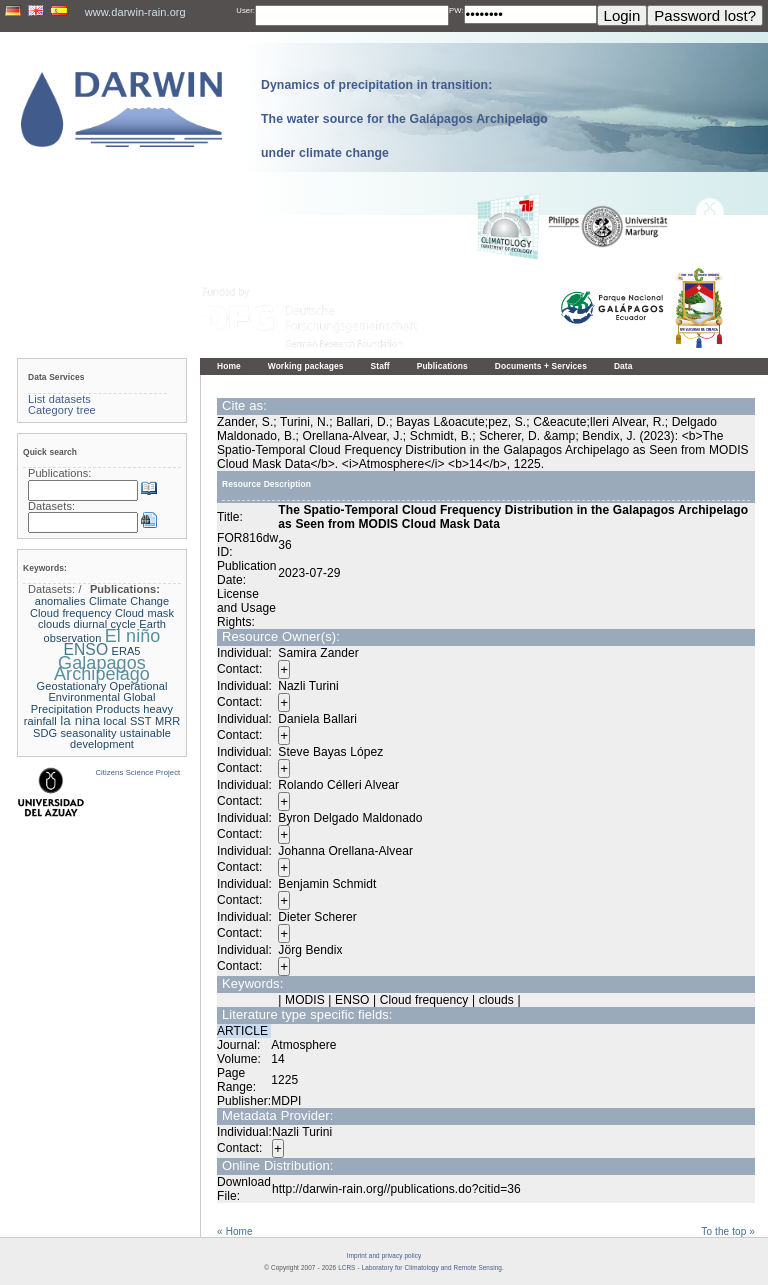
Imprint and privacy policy (384, 1255)
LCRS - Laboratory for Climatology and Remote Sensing (420, 1267)
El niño (133, 636)
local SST (128, 721)
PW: (456, 10)
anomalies (60, 601)
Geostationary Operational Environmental (102, 692)
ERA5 (125, 651)
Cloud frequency (71, 613)
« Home (235, 1231)
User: (245, 10)
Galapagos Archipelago (102, 669)
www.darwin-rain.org (135, 12)
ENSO (85, 649)
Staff (380, 366)
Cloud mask (144, 613)
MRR (167, 721)
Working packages (306, 366)
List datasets (59, 399)
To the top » (728, 1231)
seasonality (89, 733)
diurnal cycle (105, 624)
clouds (54, 624)
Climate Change (129, 601)
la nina (80, 720)
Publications (442, 366)
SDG (45, 733)
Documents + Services (541, 366)
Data (623, 366)
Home (229, 366)
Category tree (62, 410)
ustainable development (120, 739)
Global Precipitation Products (93, 703)
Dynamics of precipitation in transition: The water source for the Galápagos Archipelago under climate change (404, 119)
